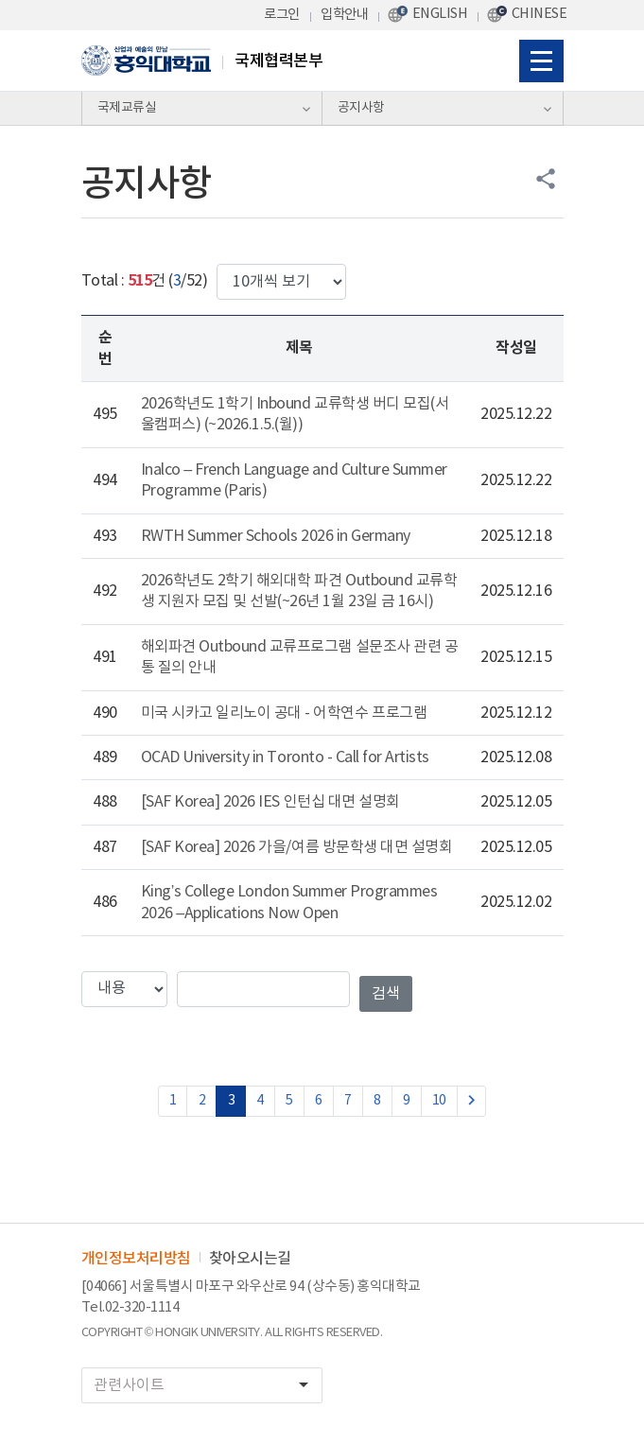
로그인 (282, 15)
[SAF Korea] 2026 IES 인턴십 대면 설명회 (270, 801)
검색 (386, 993)
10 (439, 1100)
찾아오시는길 (250, 1258)
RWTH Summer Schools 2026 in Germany (275, 536)
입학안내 (344, 15)
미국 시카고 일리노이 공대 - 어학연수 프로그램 (284, 713)
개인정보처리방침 (136, 1258)
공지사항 (361, 107)
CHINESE (539, 14)
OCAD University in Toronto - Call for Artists (285, 757)
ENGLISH (440, 14)
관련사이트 (208, 1384)
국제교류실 (127, 107)
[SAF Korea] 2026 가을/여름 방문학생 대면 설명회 (297, 847)
